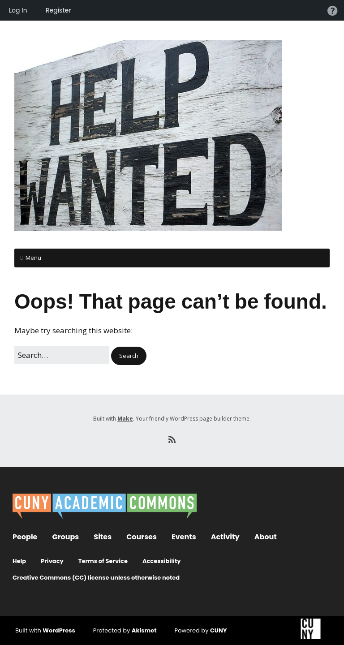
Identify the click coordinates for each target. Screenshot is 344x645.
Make (125, 418)
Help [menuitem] (332, 10)
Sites (103, 537)
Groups (65, 537)
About (265, 537)
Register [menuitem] (58, 10)
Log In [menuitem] (18, 10)
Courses (141, 537)
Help (19, 561)
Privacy (52, 561)
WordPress (59, 630)
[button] (128, 356)
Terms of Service (103, 561)
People (25, 537)
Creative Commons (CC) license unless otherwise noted (96, 577)
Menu (33, 258)
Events (184, 537)
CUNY (218, 630)
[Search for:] (61, 355)
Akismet (144, 630)
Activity (225, 537)
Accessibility (161, 561)
